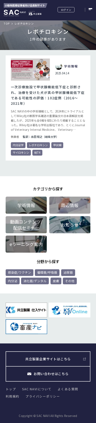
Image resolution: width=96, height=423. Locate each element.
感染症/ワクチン (19, 272)
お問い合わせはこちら (51, 373)
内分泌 (12, 281)
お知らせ (69, 225)
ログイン (66, 10)
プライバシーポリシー (42, 396)
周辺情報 (69, 205)
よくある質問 (68, 389)
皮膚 (56, 281)
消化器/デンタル (35, 281)
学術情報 (26, 205)
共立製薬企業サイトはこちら (48, 359)
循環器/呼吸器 (47, 272)
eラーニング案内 (26, 244)
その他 (70, 281)
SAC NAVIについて (37, 389)
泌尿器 (68, 272)
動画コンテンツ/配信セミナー (26, 224)
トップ (11, 389)
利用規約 (12, 396)
